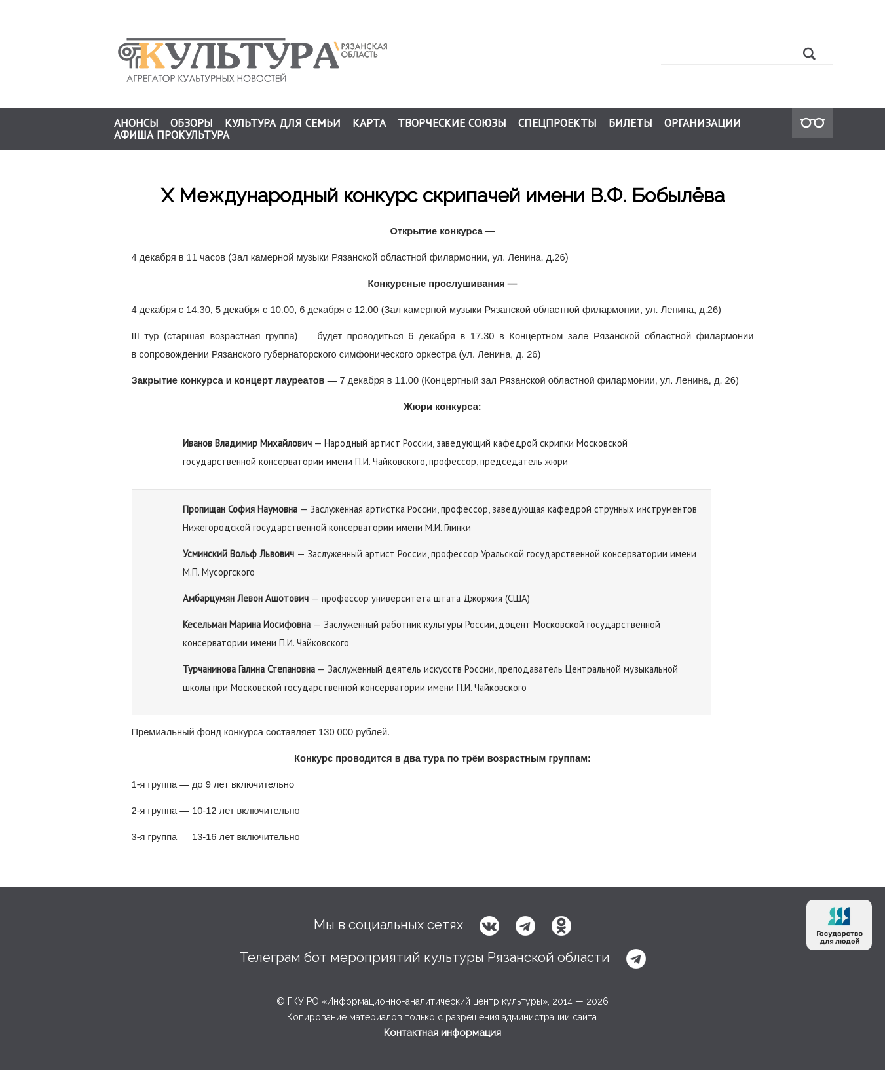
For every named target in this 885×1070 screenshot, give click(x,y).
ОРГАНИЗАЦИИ (702, 123)
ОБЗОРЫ (191, 123)
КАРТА (369, 123)
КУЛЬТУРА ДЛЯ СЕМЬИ (283, 123)
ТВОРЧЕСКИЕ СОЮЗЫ (452, 123)
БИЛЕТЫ (630, 123)
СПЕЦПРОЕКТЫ (557, 123)
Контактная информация (442, 1033)
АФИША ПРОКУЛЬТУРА (171, 135)
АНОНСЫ (136, 123)
